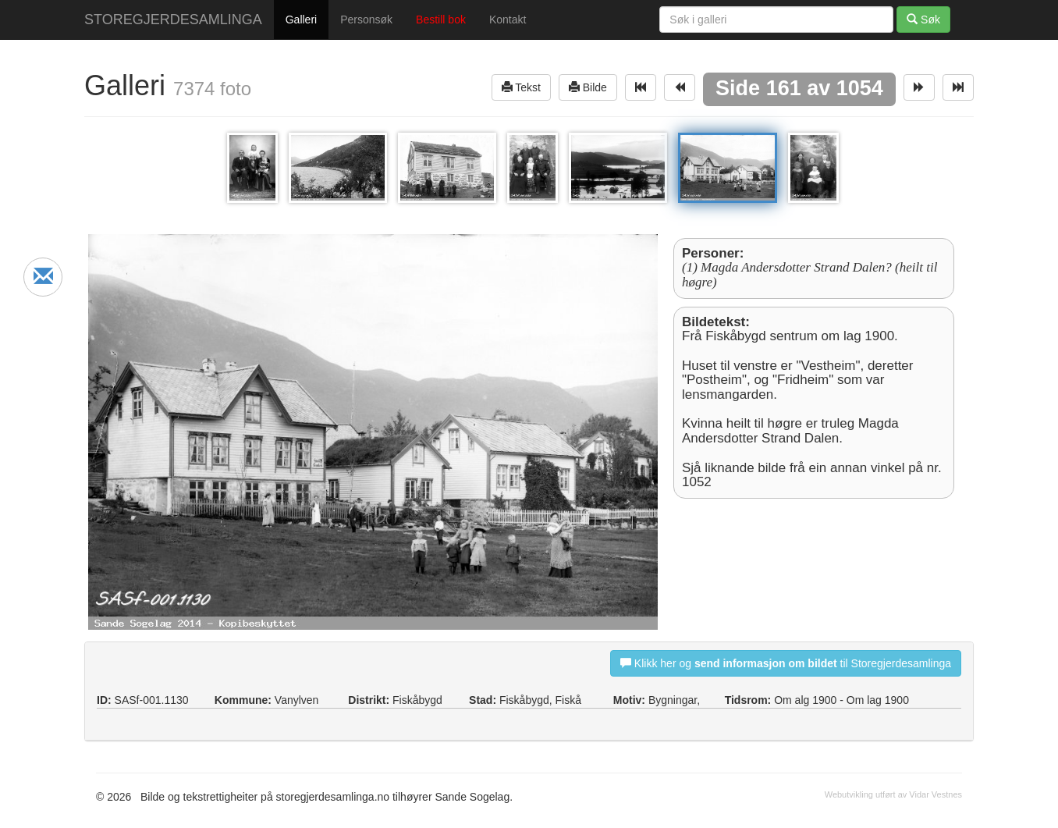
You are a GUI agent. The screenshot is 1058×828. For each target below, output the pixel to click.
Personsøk (366, 19)
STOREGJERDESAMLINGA (173, 19)
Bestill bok (441, 19)
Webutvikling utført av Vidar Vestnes (893, 794)
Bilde (588, 87)
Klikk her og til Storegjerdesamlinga (785, 663)
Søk (923, 19)
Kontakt (507, 19)
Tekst (521, 87)
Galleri (301, 19)
